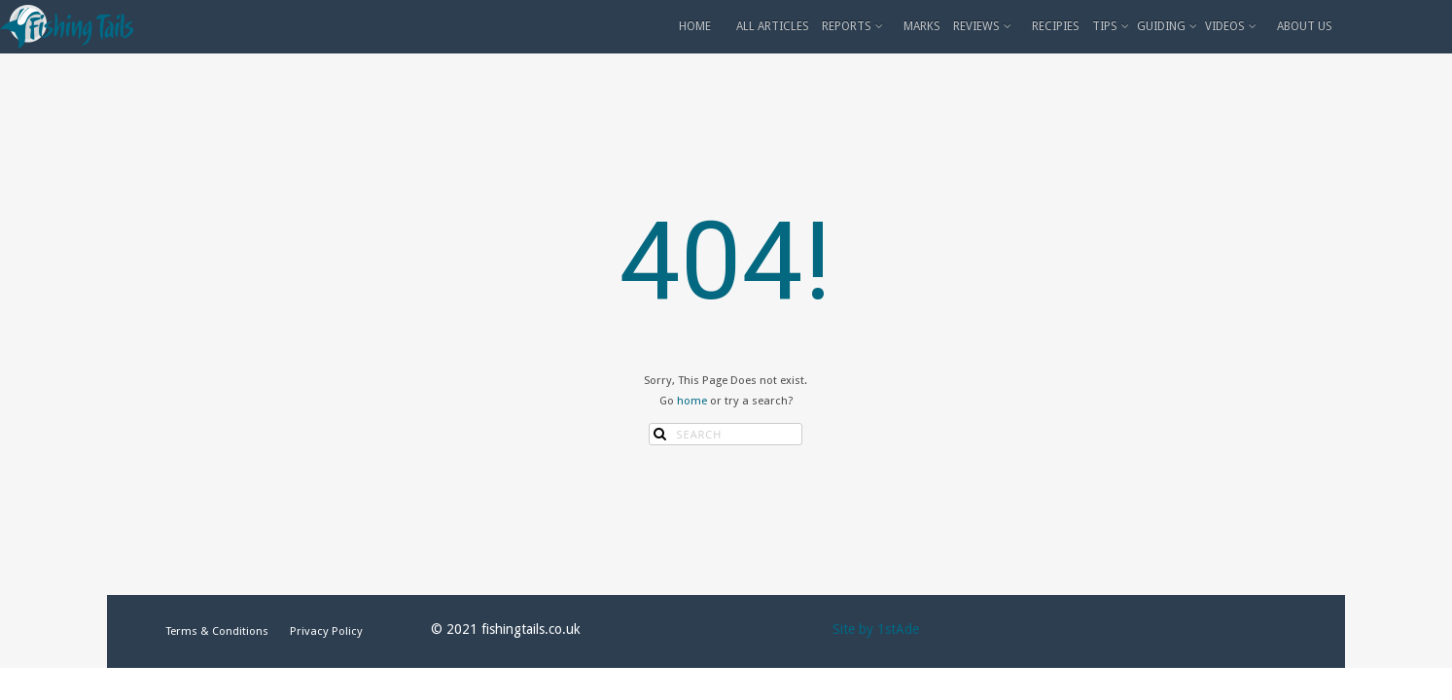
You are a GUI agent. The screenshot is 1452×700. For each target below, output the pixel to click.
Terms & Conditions (216, 631)
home (692, 400)
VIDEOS (1232, 26)
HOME (695, 26)
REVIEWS (983, 26)
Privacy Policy (326, 631)
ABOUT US (1304, 26)
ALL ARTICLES (772, 26)
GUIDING (1168, 26)
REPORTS (854, 26)
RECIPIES (1056, 26)
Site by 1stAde (875, 629)
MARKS (921, 26)
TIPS (1112, 26)
